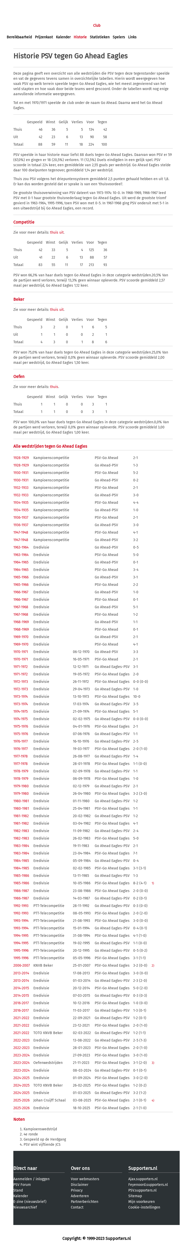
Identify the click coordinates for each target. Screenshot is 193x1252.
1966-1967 (20, 592)
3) (153, 1063)
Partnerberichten (84, 1202)
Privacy (77, 1190)
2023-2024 (21, 1055)
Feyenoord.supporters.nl (148, 1185)
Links (132, 37)
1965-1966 (20, 577)
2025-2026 (21, 1100)
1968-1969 (21, 622)
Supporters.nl (142, 1168)
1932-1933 (20, 488)
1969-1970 (20, 637)
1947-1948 (20, 532)
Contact (77, 1207)
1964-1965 (20, 562)
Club (96, 25)
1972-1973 (20, 682)
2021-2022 (21, 1018)
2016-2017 (21, 1003)
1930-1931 (20, 473)
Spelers (119, 37)
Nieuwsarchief (25, 1207)
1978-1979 (20, 771)
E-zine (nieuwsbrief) (29, 1202)
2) (153, 965)
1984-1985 (21, 861)
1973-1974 (20, 696)
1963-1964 (20, 547)
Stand (18, 1190)
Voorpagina (16, 25)
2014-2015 (21, 988)
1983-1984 (21, 846)
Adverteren (80, 1196)
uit (61, 232)
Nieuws (38, 25)
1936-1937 (20, 517)
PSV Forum (22, 1185)
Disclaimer (79, 1185)
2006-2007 (21, 965)
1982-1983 (21, 831)
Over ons (80, 1168)
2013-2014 (21, 973)
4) (153, 1100)
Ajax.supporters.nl (143, 1179)
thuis (54, 232)
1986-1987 (21, 891)
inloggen (14, 5)
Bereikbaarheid (19, 37)
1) (153, 883)
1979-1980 (21, 786)
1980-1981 (21, 801)
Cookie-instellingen (144, 1207)
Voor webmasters (85, 1179)
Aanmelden (22, 1179)
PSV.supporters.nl (142, 1190)
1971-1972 (20, 667)
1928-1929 (21, 458)
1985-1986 (21, 876)
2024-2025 (21, 1078)
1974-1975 (20, 711)
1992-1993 (20, 906)
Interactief (77, 25)
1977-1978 (20, 756)
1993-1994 (20, 921)
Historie (80, 37)
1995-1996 (20, 950)
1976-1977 (20, 741)
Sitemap (135, 1196)
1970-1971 (20, 652)
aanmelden (34, 5)
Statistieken (100, 37)
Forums (57, 25)
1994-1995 (20, 935)
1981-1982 (21, 816)
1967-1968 (20, 607)
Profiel (112, 25)
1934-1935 (20, 502)
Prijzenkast (44, 37)
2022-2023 (21, 1040)
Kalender (63, 37)
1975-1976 (20, 726)
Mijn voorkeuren (141, 1202)
